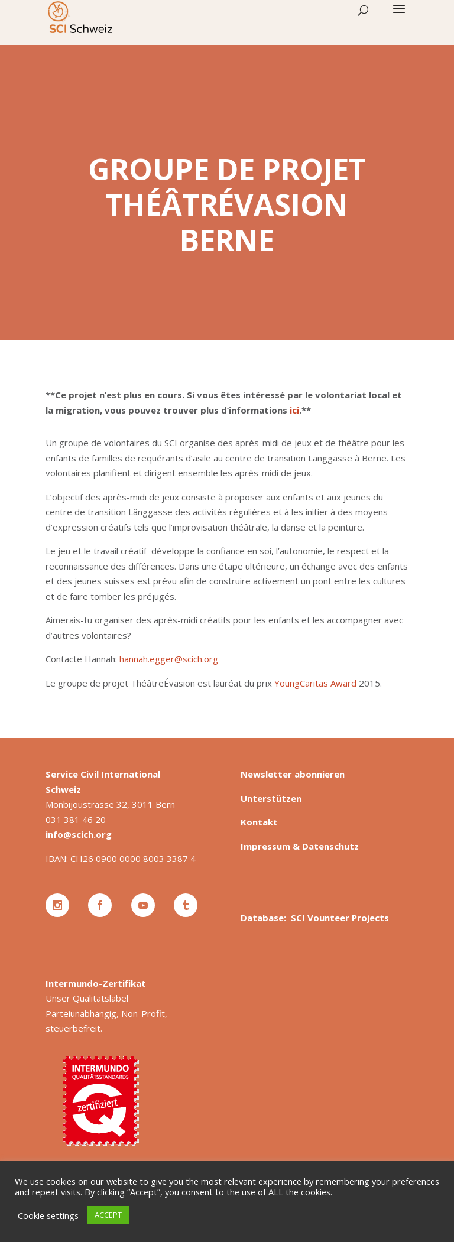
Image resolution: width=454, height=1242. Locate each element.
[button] (399, 16)
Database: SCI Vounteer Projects (315, 918)
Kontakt (259, 822)
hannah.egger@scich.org (168, 659)
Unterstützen (271, 798)
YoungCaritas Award (315, 683)
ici (294, 410)
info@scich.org (79, 834)
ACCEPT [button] (108, 1215)
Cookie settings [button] (48, 1215)
